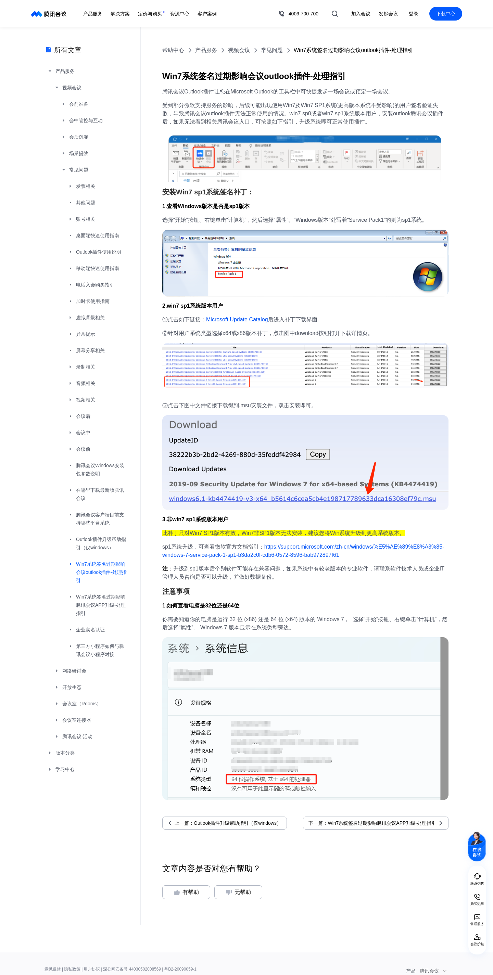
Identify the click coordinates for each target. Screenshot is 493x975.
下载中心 (445, 13)
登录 (413, 13)
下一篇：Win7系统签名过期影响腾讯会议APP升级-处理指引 (372, 823)
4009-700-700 (303, 13)
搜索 (335, 14)
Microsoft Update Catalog (237, 319)
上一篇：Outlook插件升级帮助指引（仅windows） (228, 823)
